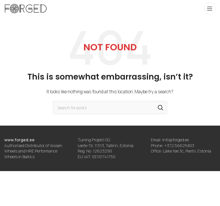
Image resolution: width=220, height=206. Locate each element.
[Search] (110, 107)
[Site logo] (25, 8)
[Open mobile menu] (210, 8)
